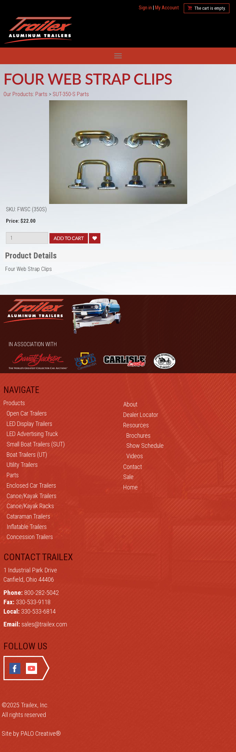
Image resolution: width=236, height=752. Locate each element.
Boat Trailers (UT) (27, 454)
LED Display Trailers (29, 423)
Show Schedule (145, 445)
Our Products (18, 94)
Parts (13, 475)
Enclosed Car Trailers (31, 485)
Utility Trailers (22, 464)
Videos (134, 456)
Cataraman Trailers (28, 516)
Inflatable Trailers (27, 526)
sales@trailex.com (44, 624)
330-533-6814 (38, 611)
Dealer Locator (140, 414)
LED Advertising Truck (32, 433)
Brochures (138, 435)
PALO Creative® (40, 733)
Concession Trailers (30, 536)
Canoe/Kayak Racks (30, 506)
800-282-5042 (41, 593)
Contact (132, 466)
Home (130, 487)
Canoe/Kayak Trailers (31, 495)
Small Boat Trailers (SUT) (36, 444)
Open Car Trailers (27, 413)
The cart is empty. (210, 8)
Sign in (145, 8)
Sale (128, 476)
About (130, 404)
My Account (167, 8)
